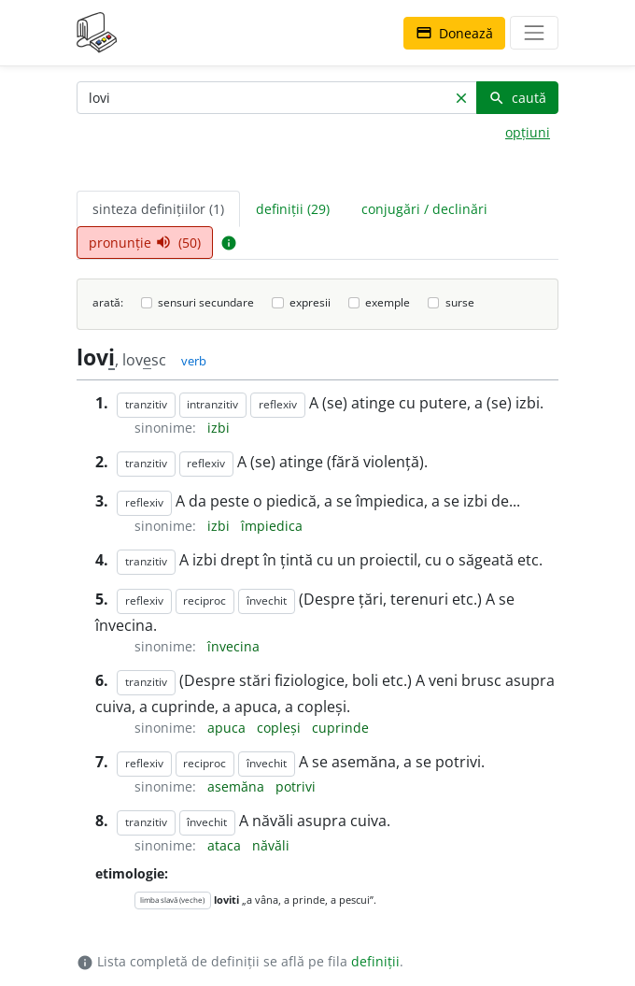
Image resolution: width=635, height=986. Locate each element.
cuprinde (340, 727)
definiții (375, 961)
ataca (226, 845)
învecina (233, 646)
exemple (387, 302)
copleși (280, 727)
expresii (310, 302)
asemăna (237, 786)
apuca (228, 727)
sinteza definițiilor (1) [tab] (158, 209)
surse (459, 302)
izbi (218, 427)
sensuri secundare (206, 302)
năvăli (270, 845)
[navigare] (534, 33)
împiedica (272, 526)
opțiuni (527, 132)
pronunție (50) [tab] (145, 242)
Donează (454, 33)
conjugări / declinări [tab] (424, 209)
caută (517, 98)
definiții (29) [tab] (293, 209)
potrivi (295, 786)
